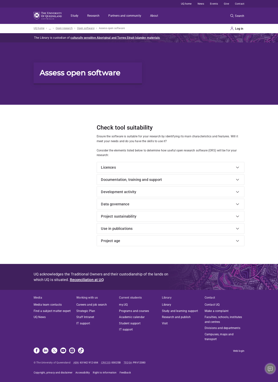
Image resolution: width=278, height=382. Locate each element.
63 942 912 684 (89, 362)
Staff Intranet (85, 317)
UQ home (186, 3)
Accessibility (82, 372)
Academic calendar (132, 317)
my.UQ (123, 304)
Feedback (125, 372)
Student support (129, 323)
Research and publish (176, 317)
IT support (83, 323)
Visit (165, 323)
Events (214, 3)
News (201, 3)
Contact (239, 3)
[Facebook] (37, 350)
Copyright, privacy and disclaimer (53, 372)
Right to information (104, 372)
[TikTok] (81, 350)
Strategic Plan (85, 311)
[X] (54, 350)
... (50, 28)
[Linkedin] (45, 350)
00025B (116, 362)
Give (226, 3)
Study (74, 15)
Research (93, 15)
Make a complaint (217, 311)
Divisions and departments (222, 328)
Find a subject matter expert (52, 311)
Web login (238, 350)
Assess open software (112, 28)
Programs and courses (134, 311)
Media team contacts (48, 304)
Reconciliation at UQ (87, 279)
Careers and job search (91, 304)
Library (166, 304)
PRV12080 (139, 362)
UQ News (40, 317)
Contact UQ (212, 304)
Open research (64, 28)
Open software (85, 28)
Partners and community (124, 15)
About (154, 15)
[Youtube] (63, 350)
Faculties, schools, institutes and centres (223, 319)
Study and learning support (180, 311)
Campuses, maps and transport (219, 337)
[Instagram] (72, 350)
